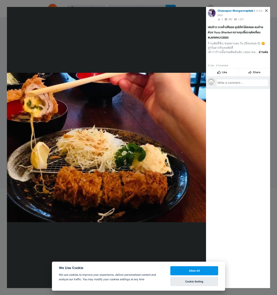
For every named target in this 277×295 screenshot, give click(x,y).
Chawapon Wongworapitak (235, 10)
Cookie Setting (194, 281)
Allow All (194, 271)
